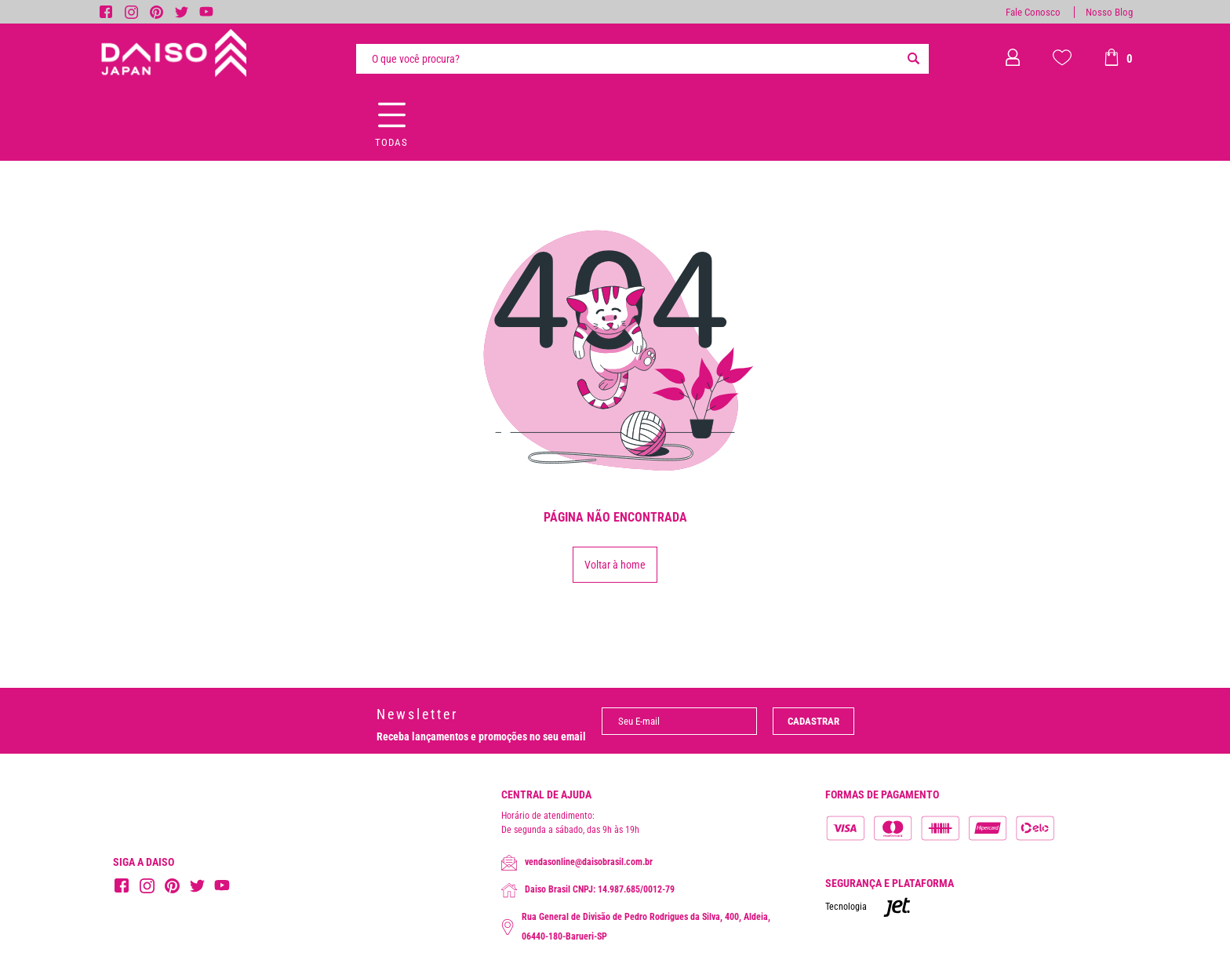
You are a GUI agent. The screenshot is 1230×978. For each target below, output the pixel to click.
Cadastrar (813, 721)
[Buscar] (913, 59)
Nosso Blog (1109, 12)
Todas (391, 142)
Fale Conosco (1033, 12)
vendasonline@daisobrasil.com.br (577, 863)
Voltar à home (615, 564)
